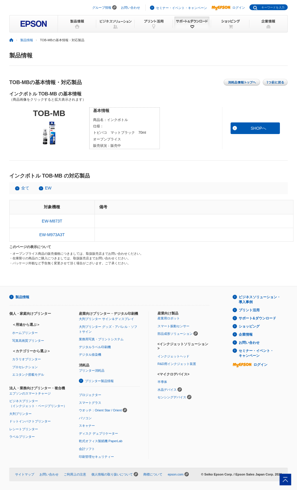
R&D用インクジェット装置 (176, 364)
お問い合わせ (130, 7)
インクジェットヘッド (173, 356)
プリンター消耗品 (91, 370)
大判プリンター (20, 413)
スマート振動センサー (173, 326)
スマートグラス (90, 402)
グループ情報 (101, 7)
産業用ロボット (168, 318)
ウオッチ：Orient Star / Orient (100, 410)
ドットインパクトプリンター (30, 421)
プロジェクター (90, 395)
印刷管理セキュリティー (96, 456)
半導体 (162, 382)
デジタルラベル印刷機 (95, 347)
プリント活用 (249, 310)
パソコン (85, 418)
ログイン (228, 7)
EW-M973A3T (52, 234)
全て (25, 188)
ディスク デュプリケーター (98, 433)
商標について (152, 474)
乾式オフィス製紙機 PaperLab (100, 441)
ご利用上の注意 (75, 474)
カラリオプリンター (26, 359)
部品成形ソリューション (175, 333)
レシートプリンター (23, 429)
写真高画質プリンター (28, 340)
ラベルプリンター (22, 436)
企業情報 (246, 334)
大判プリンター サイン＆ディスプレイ (106, 319)
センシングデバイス (171, 397)
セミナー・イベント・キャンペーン (181, 8)
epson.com (175, 474)
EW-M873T (52, 221)
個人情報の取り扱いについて (112, 474)
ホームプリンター (25, 332)
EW (48, 188)
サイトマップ (24, 474)
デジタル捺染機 (90, 354)
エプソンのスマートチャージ (30, 393)
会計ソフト (87, 449)
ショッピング (249, 326)
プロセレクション (25, 367)
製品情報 (26, 40)
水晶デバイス (167, 389)
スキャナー (87, 425)
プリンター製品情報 (99, 381)
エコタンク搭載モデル (28, 374)
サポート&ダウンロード (257, 318)
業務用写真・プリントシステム (101, 339)
